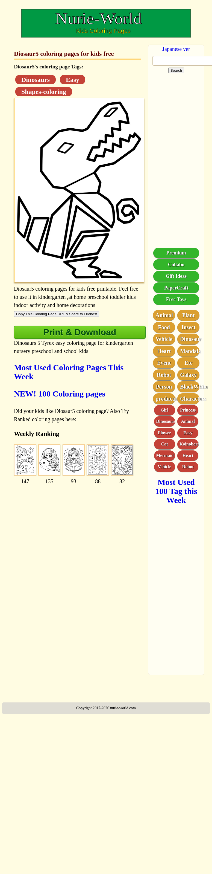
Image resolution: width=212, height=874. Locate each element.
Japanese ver (176, 49)
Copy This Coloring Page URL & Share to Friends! (56, 314)
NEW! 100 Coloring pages (59, 393)
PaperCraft (176, 288)
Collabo (176, 264)
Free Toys (176, 299)
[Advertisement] (66, 520)
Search (176, 70)
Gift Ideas (176, 276)
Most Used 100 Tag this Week (176, 491)
